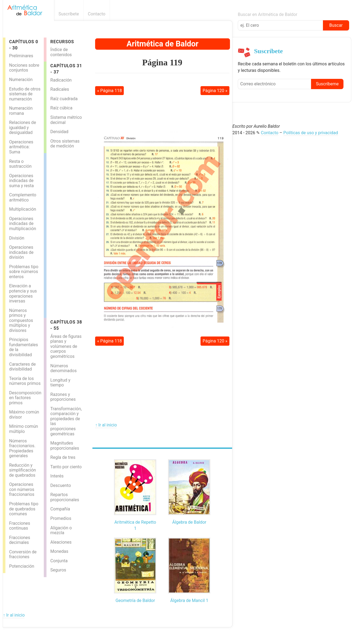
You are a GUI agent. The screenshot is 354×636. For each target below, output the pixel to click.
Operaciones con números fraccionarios (21, 489)
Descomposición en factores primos (25, 397)
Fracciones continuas (19, 526)
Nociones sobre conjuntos (24, 68)
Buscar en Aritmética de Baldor (267, 14)
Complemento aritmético (22, 197)
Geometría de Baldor (135, 600)
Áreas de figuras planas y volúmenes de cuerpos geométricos (65, 346)
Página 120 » (215, 90)
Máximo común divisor (24, 414)
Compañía (60, 509)
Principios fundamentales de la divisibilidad (23, 347)
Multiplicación (22, 209)
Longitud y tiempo (60, 383)
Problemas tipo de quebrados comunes (23, 508)
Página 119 (162, 62)
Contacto (96, 13)
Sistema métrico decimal (66, 120)
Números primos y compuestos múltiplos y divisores (21, 320)
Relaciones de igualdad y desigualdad (22, 127)
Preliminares (21, 55)
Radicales (59, 89)
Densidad (59, 131)
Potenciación (21, 566)
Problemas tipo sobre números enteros (23, 271)
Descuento (60, 485)
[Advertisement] (68, 234)
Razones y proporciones (63, 397)
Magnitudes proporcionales (64, 445)
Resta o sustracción (20, 164)
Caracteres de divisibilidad (22, 367)
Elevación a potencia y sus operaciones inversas (23, 293)
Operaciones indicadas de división (21, 252)
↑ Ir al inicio (106, 425)
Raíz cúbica (61, 107)
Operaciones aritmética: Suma (21, 146)
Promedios (60, 518)
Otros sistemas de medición (64, 144)
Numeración (21, 79)
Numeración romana (21, 111)
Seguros (58, 570)
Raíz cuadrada (64, 98)
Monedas (59, 551)
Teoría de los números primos (25, 381)
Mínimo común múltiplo (23, 429)
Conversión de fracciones (23, 554)
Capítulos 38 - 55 (66, 325)
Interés (57, 476)
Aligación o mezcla (61, 530)
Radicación (61, 80)
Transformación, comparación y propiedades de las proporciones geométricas (66, 421)
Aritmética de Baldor (162, 43)
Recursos (62, 41)
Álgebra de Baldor (189, 522)
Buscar (336, 25)
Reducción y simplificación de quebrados (22, 470)
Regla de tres (62, 457)
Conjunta (59, 560)
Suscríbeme (327, 83)
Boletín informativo (229, 14)
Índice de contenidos (61, 52)
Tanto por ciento (66, 466)
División (16, 238)
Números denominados (63, 368)
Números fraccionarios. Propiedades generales (22, 448)
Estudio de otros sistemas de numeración (25, 94)
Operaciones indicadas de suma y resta (21, 180)
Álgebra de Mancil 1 (189, 600)
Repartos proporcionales (64, 497)
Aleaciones (60, 542)
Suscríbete (69, 13)
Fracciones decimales (19, 540)
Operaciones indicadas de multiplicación (22, 223)
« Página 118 (109, 90)
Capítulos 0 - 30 (23, 45)
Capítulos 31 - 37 (66, 69)
